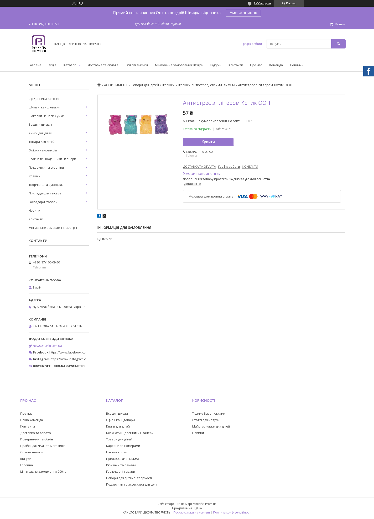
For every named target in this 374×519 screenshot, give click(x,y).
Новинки (296, 65)
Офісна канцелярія (43, 150)
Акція (52, 65)
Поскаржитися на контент (191, 512)
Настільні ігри (116, 452)
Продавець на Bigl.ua (187, 508)
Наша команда (31, 420)
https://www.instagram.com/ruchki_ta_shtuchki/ (85, 359)
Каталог (69, 65)
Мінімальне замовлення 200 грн (44, 471)
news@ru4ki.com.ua (47, 346)
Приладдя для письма (45, 193)
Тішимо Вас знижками (208, 413)
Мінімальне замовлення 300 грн (179, 65)
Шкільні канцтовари (44, 107)
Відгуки (215, 65)
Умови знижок (243, 12)
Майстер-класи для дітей (211, 426)
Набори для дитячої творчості (129, 478)
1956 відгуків (262, 3)
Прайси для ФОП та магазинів (43, 446)
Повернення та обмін (36, 439)
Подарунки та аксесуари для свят (131, 484)
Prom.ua (211, 504)
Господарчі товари (43, 202)
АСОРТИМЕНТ (115, 85)
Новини (34, 210)
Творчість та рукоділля (46, 184)
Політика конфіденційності (232, 512)
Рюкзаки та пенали (121, 465)
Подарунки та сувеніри (46, 167)
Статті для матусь (205, 420)
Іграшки (168, 85)
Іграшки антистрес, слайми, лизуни (206, 85)
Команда (276, 65)
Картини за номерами (123, 446)
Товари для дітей (145, 85)
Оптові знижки (136, 65)
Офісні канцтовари (120, 420)
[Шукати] (338, 43)
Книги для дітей (40, 133)
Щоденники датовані (45, 98)
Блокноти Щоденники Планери (52, 159)
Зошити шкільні (40, 124)
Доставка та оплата (103, 65)
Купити (208, 142)
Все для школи (117, 413)
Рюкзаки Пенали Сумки (46, 116)
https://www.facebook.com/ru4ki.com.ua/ (79, 352)
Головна (35, 65)
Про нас (256, 65)
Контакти (236, 65)
